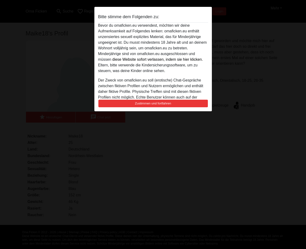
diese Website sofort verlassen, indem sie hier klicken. (157, 59)
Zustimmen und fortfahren (153, 103)
